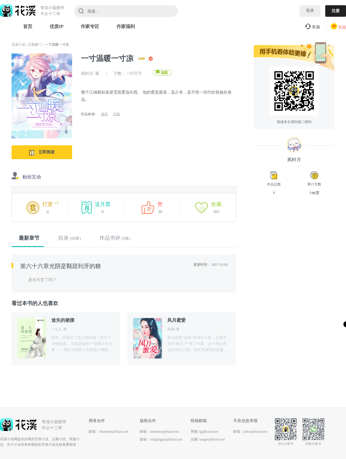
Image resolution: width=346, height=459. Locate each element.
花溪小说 (18, 44)
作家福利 (125, 26)
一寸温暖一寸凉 (57, 44)
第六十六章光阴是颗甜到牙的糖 (60, 266)
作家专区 (90, 26)
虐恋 (104, 114)
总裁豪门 (35, 44)
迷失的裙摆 (62, 320)
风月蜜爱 (176, 320)
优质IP (56, 26)
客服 (312, 27)
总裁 (116, 114)
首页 (27, 26)
